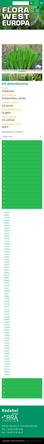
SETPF (6, 283)
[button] (4, 58)
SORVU (7, 330)
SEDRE (6, 262)
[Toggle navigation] (37, 10)
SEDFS (6, 259)
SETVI (6, 288)
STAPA (6, 353)
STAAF (6, 346)
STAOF (6, 351)
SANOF (7, 225)
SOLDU (7, 304)
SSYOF (6, 343)
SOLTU (6, 314)
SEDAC (6, 257)
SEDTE (6, 265)
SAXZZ (6, 233)
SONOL (7, 322)
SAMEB (7, 220)
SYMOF (7, 374)
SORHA (7, 327)
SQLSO (7, 338)
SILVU (6, 293)
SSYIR (6, 340)
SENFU (6, 270)
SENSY (6, 278)
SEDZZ (6, 267)
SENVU (6, 280)
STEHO (7, 361)
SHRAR (7, 291)
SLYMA (6, 299)
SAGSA (7, 212)
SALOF (6, 218)
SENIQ (6, 272)
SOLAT (6, 301)
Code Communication (33, 441)
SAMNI (6, 223)
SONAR (7, 317)
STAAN (6, 348)
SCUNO (7, 249)
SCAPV (6, 236)
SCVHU (7, 252)
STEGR (6, 359)
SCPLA (6, 241)
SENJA (6, 275)
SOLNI (6, 312)
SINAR (6, 296)
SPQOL (7, 333)
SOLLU (7, 309)
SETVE (6, 286)
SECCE (6, 254)
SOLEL (6, 306)
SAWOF (7, 231)
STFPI (6, 367)
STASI (6, 356)
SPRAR (6, 335)
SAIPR (6, 215)
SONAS (7, 319)
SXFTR (6, 369)
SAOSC (7, 228)
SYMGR (7, 372)
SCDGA (7, 238)
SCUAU (7, 246)
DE (41, 3)
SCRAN (7, 244)
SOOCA (7, 325)
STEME (7, 364)
